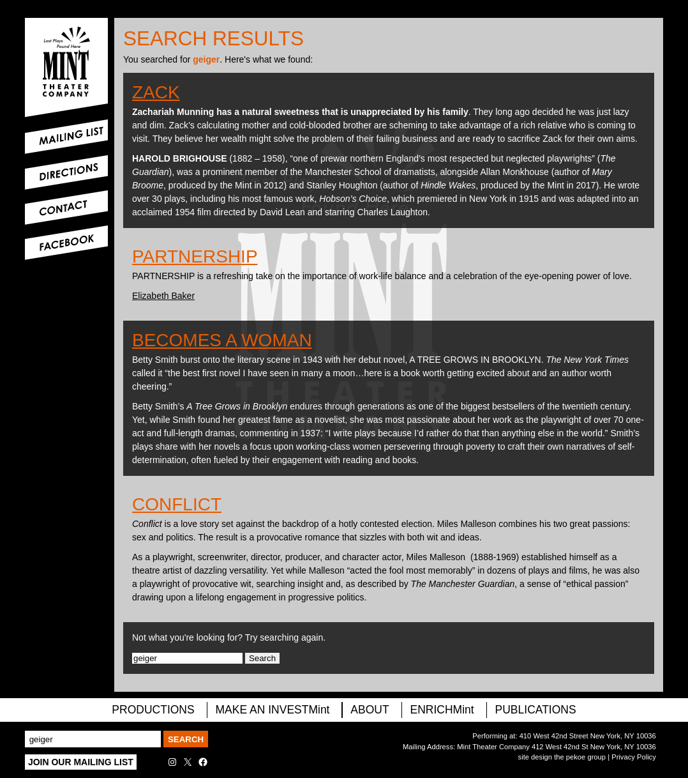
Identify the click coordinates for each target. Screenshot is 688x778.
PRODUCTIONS (153, 709)
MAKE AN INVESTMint (273, 709)
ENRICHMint (442, 709)
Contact (66, 207)
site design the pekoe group (562, 757)
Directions (66, 172)
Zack (156, 92)
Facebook (66, 242)
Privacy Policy (633, 757)
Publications (535, 709)
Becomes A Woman (222, 340)
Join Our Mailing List (80, 762)
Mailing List (66, 136)
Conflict (176, 504)
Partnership (195, 256)
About (369, 709)
